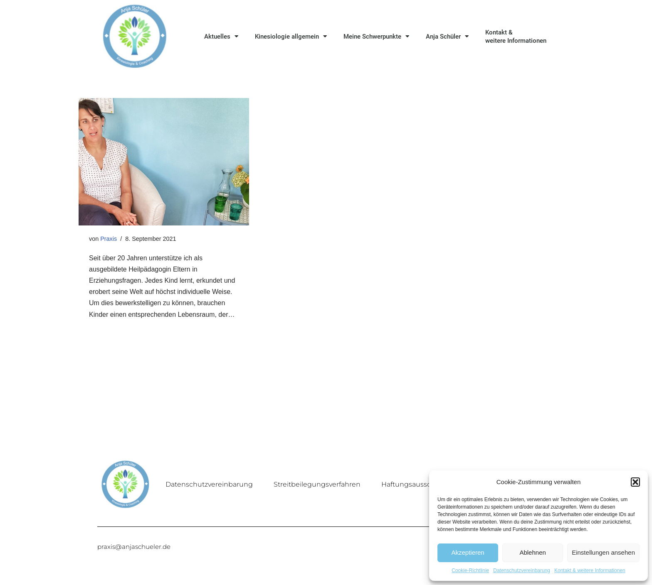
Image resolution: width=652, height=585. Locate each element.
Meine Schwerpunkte (376, 36)
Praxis (108, 238)
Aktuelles (221, 36)
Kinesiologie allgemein (291, 36)
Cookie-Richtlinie (470, 570)
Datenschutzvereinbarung (521, 570)
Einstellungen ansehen (603, 552)
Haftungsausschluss (414, 484)
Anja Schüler (447, 36)
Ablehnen (532, 552)
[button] (635, 482)
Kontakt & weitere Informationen (589, 570)
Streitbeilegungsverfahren (317, 484)
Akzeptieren (467, 552)
